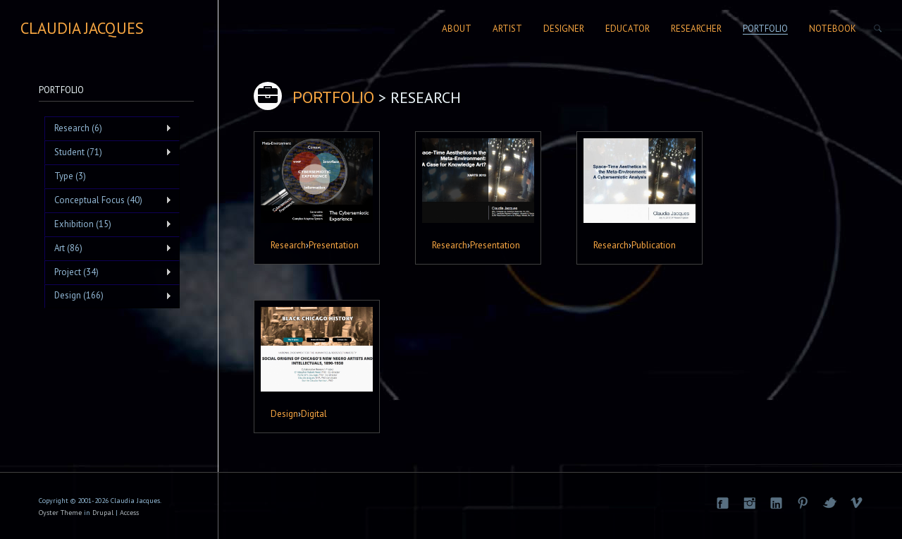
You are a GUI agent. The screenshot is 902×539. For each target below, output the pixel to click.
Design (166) (108, 295)
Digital (314, 413)
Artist (507, 29)
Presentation (334, 244)
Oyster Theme (60, 512)
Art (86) (108, 248)
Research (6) (108, 128)
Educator (627, 29)
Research (288, 244)
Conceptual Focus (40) (108, 200)
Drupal (102, 512)
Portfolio (765, 29)
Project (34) (108, 272)
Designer (563, 29)
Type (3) (70, 176)
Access (129, 512)
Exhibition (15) (108, 224)
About (456, 29)
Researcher (696, 29)
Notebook (832, 29)
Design (284, 413)
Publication (653, 244)
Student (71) (108, 152)
